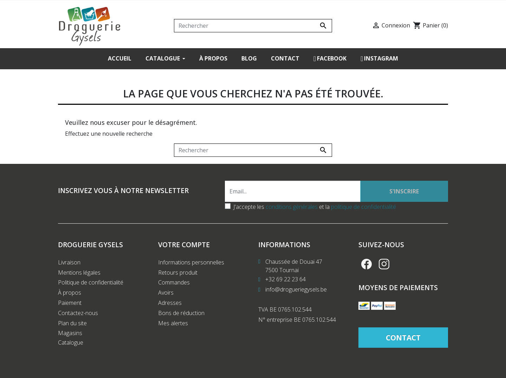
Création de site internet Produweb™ (222, 368)
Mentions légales (79, 272)
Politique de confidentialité (90, 282)
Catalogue (70, 342)
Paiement (70, 303)
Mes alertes (173, 323)
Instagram (384, 264)
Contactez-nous (78, 313)
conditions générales (292, 207)
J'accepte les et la (314, 207)
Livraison (69, 262)
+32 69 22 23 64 (285, 279)
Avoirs (166, 292)
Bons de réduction (181, 313)
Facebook (366, 264)
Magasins (70, 333)
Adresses (170, 303)
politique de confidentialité (363, 207)
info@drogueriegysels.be (296, 289)
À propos (69, 292)
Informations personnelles (191, 262)
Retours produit (177, 272)
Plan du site (72, 323)
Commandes (174, 282)
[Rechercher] (253, 25)
